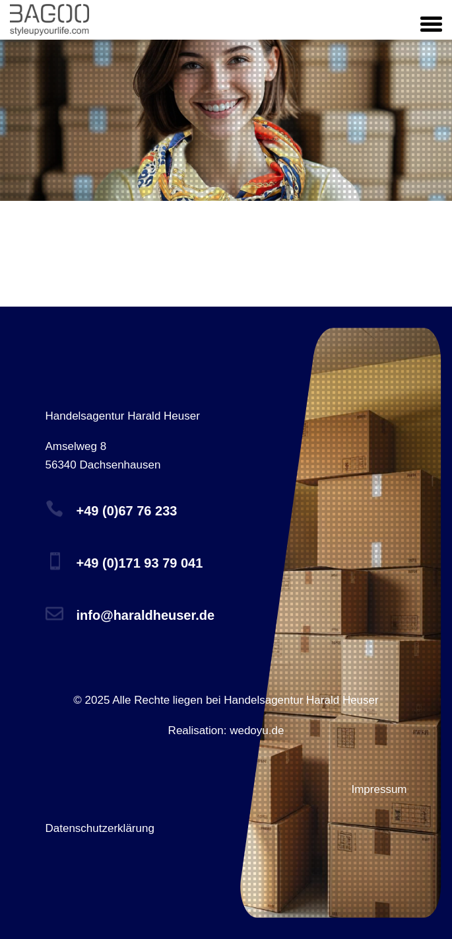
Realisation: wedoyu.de (226, 730)
